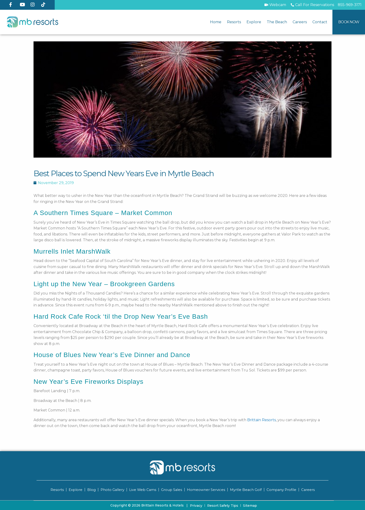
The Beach (277, 22)
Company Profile (282, 489)
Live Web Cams (142, 489)
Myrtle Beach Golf (246, 489)
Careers (300, 22)
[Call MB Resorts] (350, 5)
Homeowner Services (206, 489)
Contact (319, 22)
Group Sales (171, 489)
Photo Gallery (112, 489)
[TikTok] (44, 4)
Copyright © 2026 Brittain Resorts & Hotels (149, 505)
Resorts (234, 22)
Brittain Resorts (261, 420)
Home (215, 22)
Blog (90, 489)
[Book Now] (348, 22)
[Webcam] (275, 5)
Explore (254, 22)
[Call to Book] (312, 5)
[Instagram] (33, 4)
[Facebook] (12, 4)
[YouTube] (23, 4)
